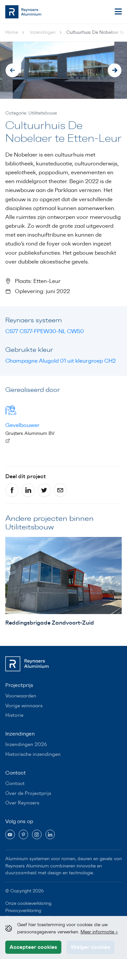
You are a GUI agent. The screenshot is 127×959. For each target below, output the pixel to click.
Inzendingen (42, 32)
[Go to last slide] (12, 70)
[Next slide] (115, 70)
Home (11, 32)
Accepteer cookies (33, 947)
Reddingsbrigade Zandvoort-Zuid (49, 622)
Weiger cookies (90, 947)
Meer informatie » (99, 931)
